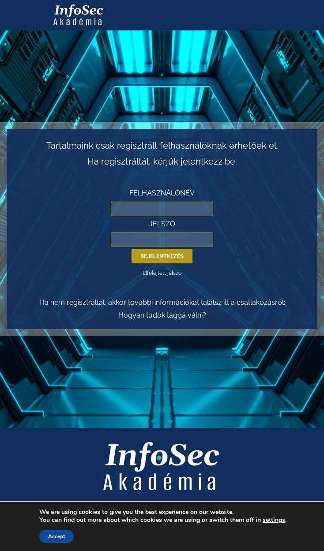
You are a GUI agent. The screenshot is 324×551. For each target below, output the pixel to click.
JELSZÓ (162, 224)
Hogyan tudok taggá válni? (162, 315)
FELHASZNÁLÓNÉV (162, 193)
